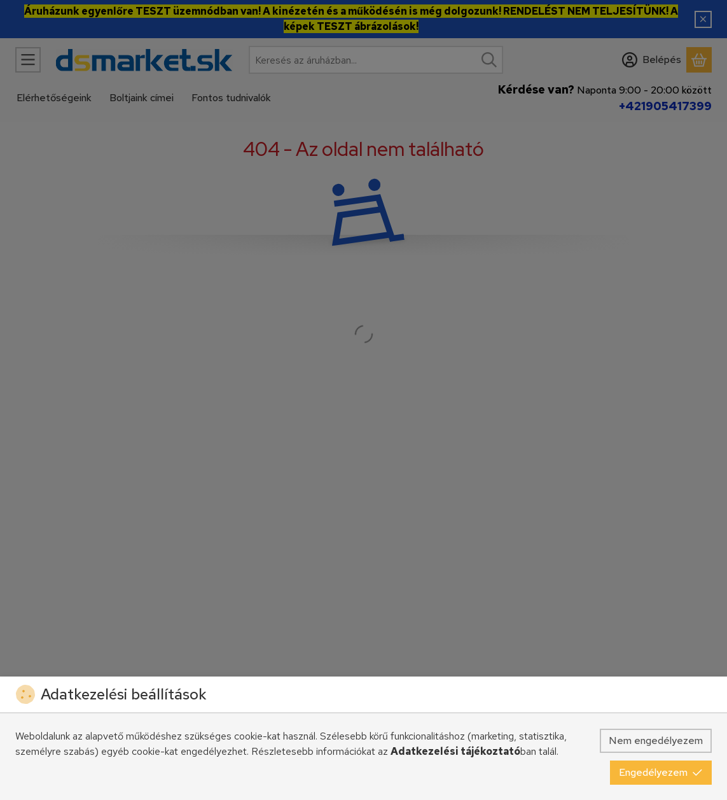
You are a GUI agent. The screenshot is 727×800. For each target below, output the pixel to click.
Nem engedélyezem (656, 740)
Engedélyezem (661, 772)
